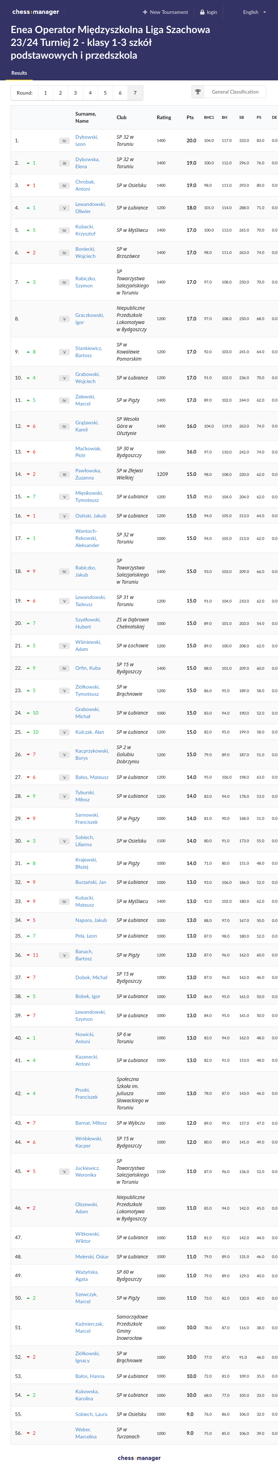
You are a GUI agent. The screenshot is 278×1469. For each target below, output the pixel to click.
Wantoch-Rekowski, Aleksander (87, 538)
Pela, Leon (86, 936)
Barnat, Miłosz (91, 1123)
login (208, 12)
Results (19, 73)
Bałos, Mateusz (91, 777)
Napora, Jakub (91, 920)
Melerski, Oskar (92, 1256)
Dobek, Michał (91, 977)
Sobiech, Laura (91, 1414)
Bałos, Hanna (90, 1376)
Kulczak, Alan (89, 732)
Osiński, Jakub (90, 516)
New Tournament (165, 12)
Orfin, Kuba (88, 668)
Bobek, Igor (87, 996)
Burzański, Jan (90, 882)
